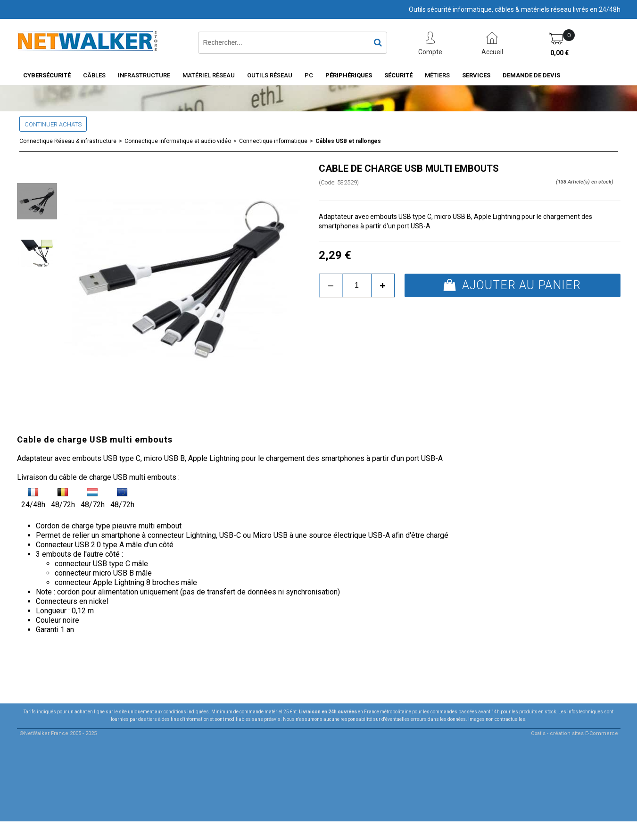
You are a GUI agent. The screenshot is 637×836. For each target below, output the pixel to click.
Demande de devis (531, 75)
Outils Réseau (269, 75)
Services (476, 75)
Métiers (437, 75)
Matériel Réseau (208, 75)
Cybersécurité (47, 75)
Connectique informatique (273, 141)
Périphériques (348, 75)
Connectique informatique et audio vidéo (177, 141)
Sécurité (398, 75)
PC (309, 75)
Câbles (94, 75)
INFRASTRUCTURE (144, 75)
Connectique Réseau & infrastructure (67, 141)
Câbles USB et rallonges (348, 141)
